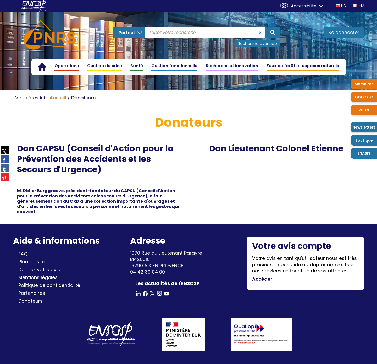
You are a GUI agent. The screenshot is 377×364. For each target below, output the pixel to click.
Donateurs (30, 301)
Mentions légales (38, 277)
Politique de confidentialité (49, 285)
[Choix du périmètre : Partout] (129, 32)
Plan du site (31, 261)
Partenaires (31, 293)
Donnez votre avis (39, 269)
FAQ (22, 253)
